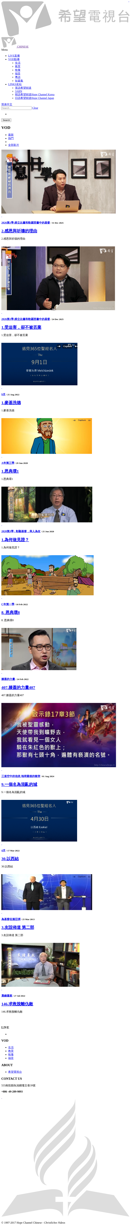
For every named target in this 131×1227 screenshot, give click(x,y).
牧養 (11, 1054)
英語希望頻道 (23, 87)
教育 (11, 1050)
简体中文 (6, 104)
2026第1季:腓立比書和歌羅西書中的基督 (25, 222)
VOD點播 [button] (14, 59)
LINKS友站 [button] (15, 84)
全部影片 (13, 145)
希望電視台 (15, 1071)
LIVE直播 (14, 55)
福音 (11, 1058)
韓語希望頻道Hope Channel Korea (34, 94)
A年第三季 (7, 462)
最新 (11, 134)
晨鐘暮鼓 (6, 995)
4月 (3, 850)
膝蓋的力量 (8, 679)
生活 (11, 1047)
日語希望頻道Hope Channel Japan (34, 98)
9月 (3, 394)
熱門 (11, 138)
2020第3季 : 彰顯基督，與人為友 (20, 531)
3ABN (18, 91)
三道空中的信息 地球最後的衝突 (20, 776)
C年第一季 (7, 604)
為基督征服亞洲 (10, 919)
